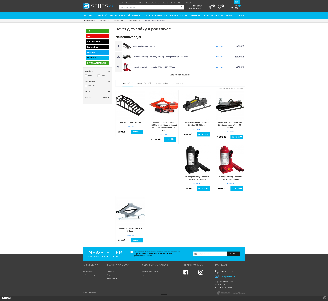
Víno (166, 15)
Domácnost (137, 15)
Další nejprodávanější (180, 74)
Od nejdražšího (179, 83)
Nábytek (174, 15)
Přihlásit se (197, 8)
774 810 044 (227, 271)
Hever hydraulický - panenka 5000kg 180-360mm (197, 178)
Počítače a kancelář (120, 15)
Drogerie (219, 15)
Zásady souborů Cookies (150, 271)
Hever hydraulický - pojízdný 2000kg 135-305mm (197, 123)
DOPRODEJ (92, 58)
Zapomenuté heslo (148, 275)
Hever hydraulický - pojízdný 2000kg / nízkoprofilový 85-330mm (160, 57)
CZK (236, 2)
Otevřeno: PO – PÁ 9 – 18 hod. (181, 3)
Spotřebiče (102, 15)
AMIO (90, 75)
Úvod (121, 3)
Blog (108, 275)
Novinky (91, 52)
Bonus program (112, 278)
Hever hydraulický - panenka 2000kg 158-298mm (154, 67)
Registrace (110, 271)
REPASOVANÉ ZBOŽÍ (96, 63)
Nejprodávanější (144, 83)
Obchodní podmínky (152, 3)
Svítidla (240, 15)
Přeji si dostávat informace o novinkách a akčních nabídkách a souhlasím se (157, 253)
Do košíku (137, 132)
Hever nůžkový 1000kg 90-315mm (130, 229)
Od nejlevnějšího (161, 83)
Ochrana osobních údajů (134, 3)
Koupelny (208, 15)
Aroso (103, 75)
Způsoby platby (88, 271)
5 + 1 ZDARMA (93, 42)
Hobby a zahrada (154, 15)
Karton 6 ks (92, 47)
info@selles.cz (228, 276)
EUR (242, 2)
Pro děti (230, 15)
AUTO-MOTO (89, 15)
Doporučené (127, 83)
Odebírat (233, 254)
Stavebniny (196, 15)
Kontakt (165, 3)
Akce (89, 36)
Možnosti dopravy (89, 275)
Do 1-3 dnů (91, 86)
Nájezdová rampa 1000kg (144, 46)
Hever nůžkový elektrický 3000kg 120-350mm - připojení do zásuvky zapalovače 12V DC (163, 126)
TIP (88, 31)
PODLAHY (184, 15)
